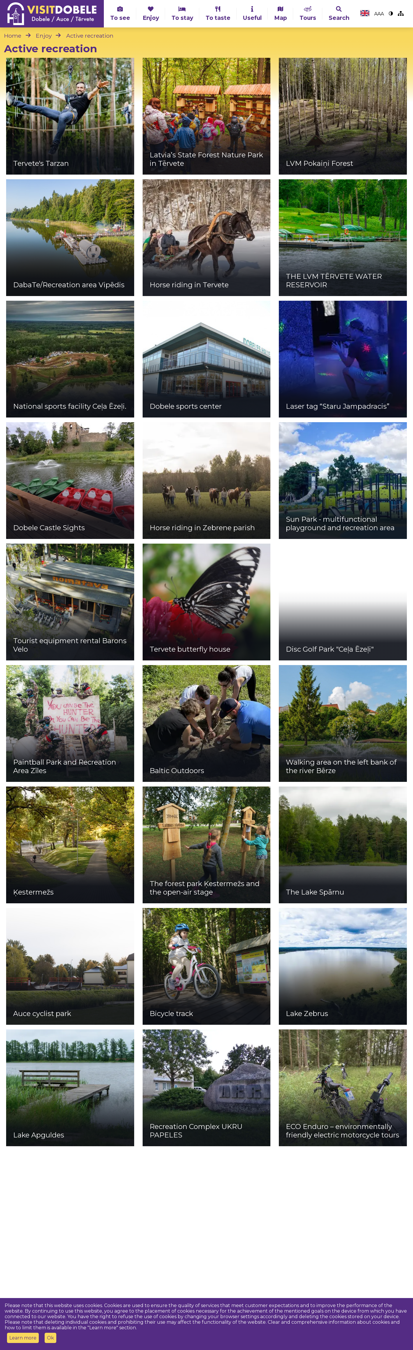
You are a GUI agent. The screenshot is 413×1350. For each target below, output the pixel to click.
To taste (218, 13)
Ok (50, 1338)
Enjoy (151, 13)
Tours (308, 13)
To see (120, 13)
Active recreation (89, 35)
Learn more (22, 1338)
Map (280, 13)
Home (12, 35)
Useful (252, 13)
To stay (182, 13)
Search (339, 13)
